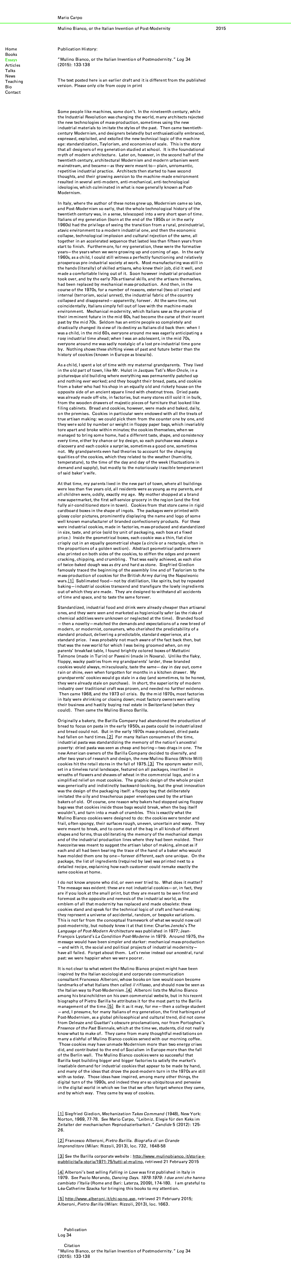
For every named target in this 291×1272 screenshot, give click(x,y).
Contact (13, 92)
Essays (11, 60)
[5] (110, 1007)
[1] (71, 581)
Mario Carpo (70, 18)
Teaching (14, 82)
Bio (8, 87)
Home (11, 49)
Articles (12, 65)
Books (11, 55)
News (10, 76)
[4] (129, 990)
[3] (151, 764)
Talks (10, 71)
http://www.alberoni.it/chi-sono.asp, (101, 1199)
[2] (110, 737)
